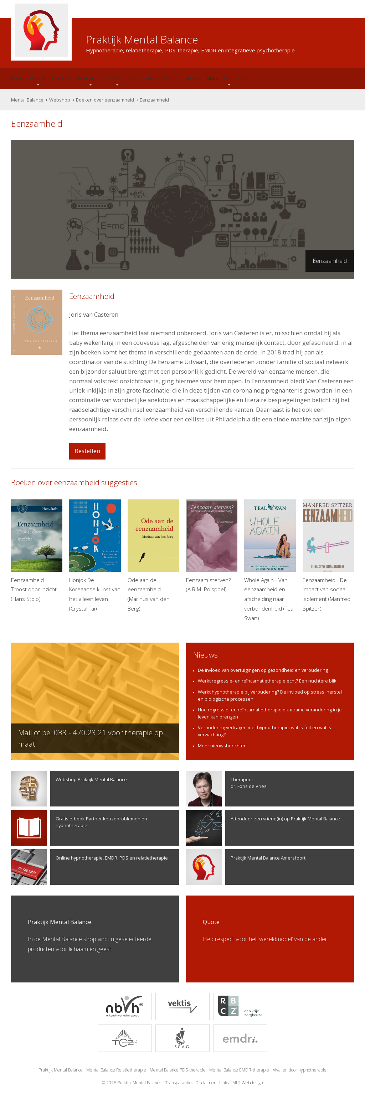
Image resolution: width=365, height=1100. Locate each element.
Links (224, 1083)
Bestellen (87, 451)
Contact (246, 78)
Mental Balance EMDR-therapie (239, 1070)
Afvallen (171, 78)
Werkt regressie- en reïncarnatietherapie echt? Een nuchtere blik (267, 681)
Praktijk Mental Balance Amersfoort (245, 867)
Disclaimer (205, 1083)
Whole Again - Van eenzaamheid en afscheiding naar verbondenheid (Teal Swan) (269, 560)
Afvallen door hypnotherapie (300, 1070)
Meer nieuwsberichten (222, 745)
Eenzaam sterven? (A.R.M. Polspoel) (211, 546)
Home (17, 78)
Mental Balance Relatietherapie (116, 1070)
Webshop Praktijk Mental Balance (69, 788)
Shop (213, 78)
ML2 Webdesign (247, 1083)
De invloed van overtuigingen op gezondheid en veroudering (263, 670)
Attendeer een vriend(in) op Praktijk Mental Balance (263, 828)
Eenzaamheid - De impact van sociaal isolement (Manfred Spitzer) (328, 555)
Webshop (59, 100)
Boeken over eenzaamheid (105, 100)
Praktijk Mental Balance (60, 1070)
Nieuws (194, 78)
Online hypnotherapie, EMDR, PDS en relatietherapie (89, 867)
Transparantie (178, 1083)
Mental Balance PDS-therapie (178, 1070)
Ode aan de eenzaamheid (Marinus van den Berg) (153, 555)
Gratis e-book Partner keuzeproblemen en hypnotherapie (79, 828)
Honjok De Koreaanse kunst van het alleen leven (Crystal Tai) (94, 555)
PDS (134, 78)
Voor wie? (61, 78)
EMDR (151, 78)
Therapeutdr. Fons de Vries (226, 788)
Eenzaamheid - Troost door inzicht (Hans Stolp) (36, 550)
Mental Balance (27, 100)
